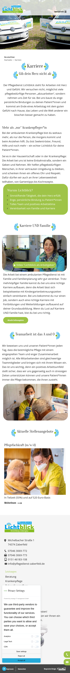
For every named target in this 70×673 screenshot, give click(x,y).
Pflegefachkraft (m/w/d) (20, 445)
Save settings (21, 651)
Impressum (10, 668)
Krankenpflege (13, 580)
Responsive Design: (50, 668)
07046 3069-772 (17, 550)
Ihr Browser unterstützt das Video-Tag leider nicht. (34, 253)
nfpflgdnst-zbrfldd (26, 563)
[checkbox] (37, 636)
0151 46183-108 (17, 559)
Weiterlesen (10, 502)
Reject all (21, 656)
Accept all (21, 660)
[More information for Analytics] (32, 636)
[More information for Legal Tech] (32, 641)
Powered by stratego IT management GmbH (16, 598)
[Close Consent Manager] (4, 669)
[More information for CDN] (32, 646)
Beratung (10, 576)
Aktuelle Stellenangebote (16, 320)
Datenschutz (22, 668)
